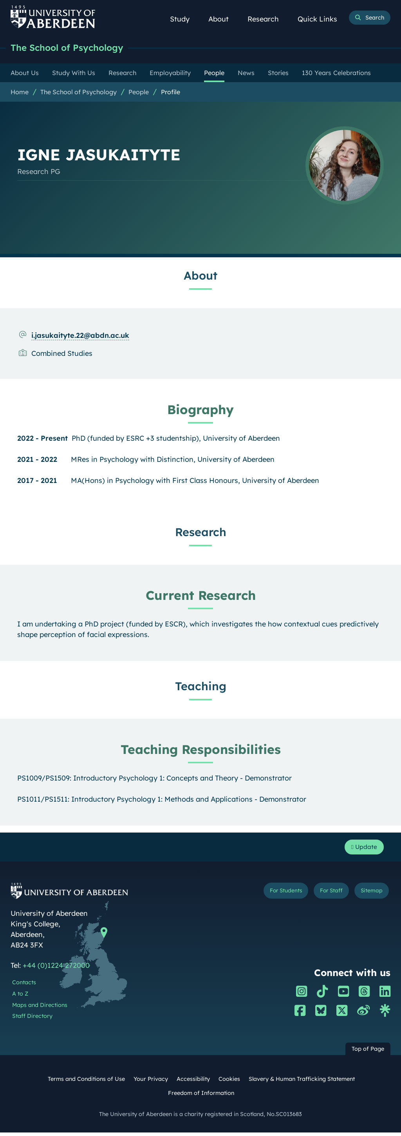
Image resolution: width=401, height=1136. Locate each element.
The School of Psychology (74, 48)
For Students (270, 895)
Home (20, 93)
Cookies (229, 1082)
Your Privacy (151, 1082)
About (222, 18)
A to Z (20, 997)
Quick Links (322, 18)
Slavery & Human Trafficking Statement (302, 1082)
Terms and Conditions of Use (86, 1082)
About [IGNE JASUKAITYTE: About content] (200, 276)
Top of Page (368, 1052)
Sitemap (368, 895)
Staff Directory (32, 1019)
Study (184, 18)
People (138, 93)
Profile (170, 93)
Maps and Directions (39, 1008)
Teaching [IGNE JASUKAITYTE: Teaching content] (200, 687)
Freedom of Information (201, 1096)
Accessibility (193, 1082)
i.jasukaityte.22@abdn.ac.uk (80, 336)
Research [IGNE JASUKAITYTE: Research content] (200, 533)
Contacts (24, 985)
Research (267, 18)
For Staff (323, 895)
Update (361, 849)
